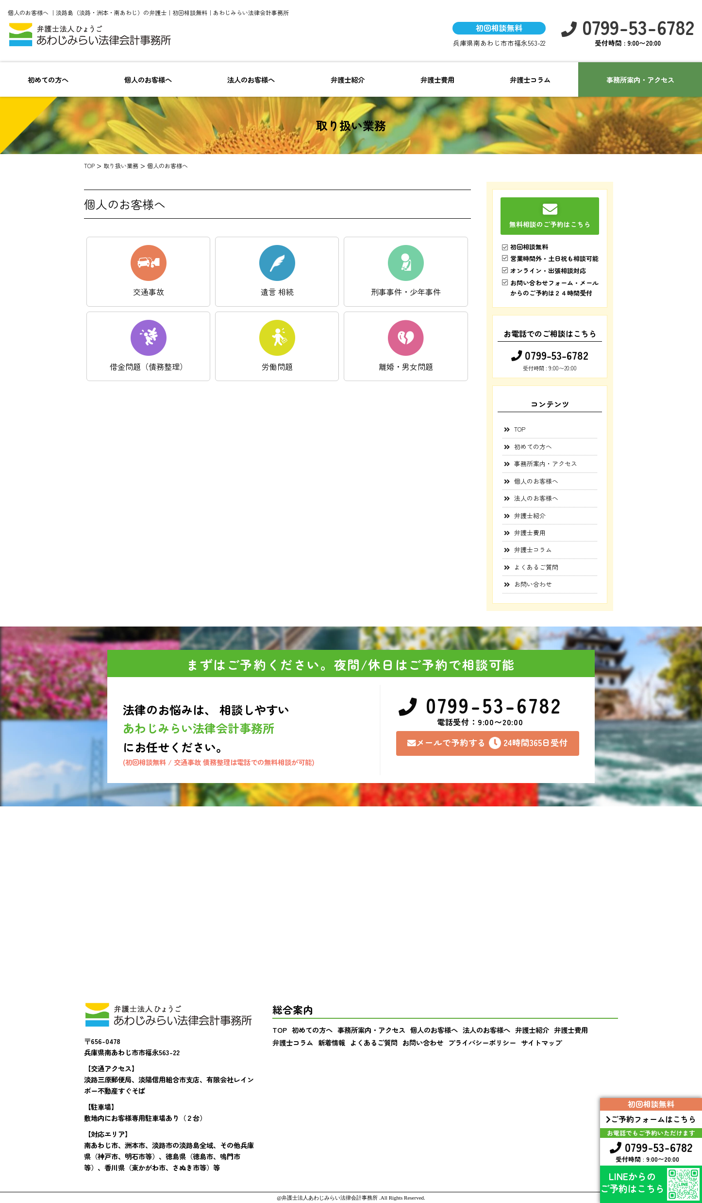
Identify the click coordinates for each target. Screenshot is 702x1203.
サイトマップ (541, 1042)
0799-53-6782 (627, 27)
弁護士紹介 (348, 79)
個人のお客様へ (148, 79)
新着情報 (331, 1042)
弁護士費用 (437, 79)
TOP (519, 429)
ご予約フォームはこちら (651, 1119)
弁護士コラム (530, 79)
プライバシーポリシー (482, 1042)
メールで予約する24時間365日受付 (487, 742)
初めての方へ (48, 79)
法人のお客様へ (251, 79)
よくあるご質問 (536, 567)
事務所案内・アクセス (545, 463)
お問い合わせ (533, 584)
